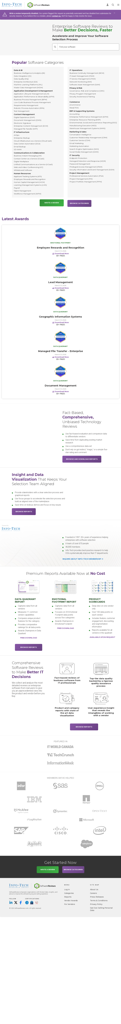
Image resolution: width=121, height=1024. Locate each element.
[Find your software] (88, 47)
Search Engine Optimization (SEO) (84, 149)
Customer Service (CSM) (79, 140)
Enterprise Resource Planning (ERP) (85, 120)
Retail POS (74, 108)
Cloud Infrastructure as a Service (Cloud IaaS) (33, 141)
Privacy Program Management (82, 94)
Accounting (74, 114)
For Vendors (69, 903)
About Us (94, 889)
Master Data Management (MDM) (28, 87)
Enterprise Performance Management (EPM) (88, 117)
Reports (67, 896)
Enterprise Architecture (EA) (25, 82)
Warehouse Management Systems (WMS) (87, 128)
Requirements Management (26, 105)
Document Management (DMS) (27, 120)
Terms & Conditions (99, 900)
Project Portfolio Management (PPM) (85, 182)
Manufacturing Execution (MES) (82, 125)
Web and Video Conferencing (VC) (28, 167)
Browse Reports (24, 511)
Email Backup (20, 147)
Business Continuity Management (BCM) (86, 73)
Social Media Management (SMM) (83, 152)
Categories (69, 892)
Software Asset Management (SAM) (84, 84)
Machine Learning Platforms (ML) (28, 84)
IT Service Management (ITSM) (82, 79)
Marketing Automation (79, 146)
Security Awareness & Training (82, 97)
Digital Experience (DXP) (24, 117)
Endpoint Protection (78, 158)
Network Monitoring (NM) (80, 82)
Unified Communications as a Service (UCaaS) (33, 164)
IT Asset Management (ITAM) (81, 76)
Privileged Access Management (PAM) (85, 167)
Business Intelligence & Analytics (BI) (29, 73)
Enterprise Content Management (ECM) (31, 126)
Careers (93, 892)
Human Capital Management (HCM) (29, 182)
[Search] (55, 47)
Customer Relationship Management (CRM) (88, 137)
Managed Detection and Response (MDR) (87, 161)
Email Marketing (76, 143)
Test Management (21, 111)
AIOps (16, 135)
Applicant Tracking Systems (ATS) (28, 176)
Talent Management (22, 191)
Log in (67, 889)
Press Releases (97, 896)
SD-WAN (18, 149)
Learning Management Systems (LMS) (30, 185)
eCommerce (75, 105)
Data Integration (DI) (22, 76)
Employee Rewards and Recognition (30, 179)
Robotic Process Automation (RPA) (29, 108)
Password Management (79, 164)
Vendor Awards (71, 900)
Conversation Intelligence (80, 135)
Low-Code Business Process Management (32, 102)
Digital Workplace (21, 161)
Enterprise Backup (22, 138)
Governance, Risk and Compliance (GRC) (86, 91)
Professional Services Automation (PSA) (86, 176)
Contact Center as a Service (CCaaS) (29, 159)
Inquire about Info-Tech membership (83, 558)
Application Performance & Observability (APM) (34, 97)
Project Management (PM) (80, 179)
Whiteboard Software (23, 170)
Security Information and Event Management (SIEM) (91, 170)
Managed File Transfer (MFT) (26, 129)
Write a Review (51, 203)
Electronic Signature (22, 123)
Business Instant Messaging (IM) (27, 156)
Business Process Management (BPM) (30, 99)
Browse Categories (79, 203)
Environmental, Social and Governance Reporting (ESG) (93, 123)
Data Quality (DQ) (21, 79)
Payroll (17, 188)
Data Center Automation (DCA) (27, 144)
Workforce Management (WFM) (27, 194)
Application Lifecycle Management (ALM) (31, 94)
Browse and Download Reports (82, 458)
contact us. (56, 16)
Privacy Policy (96, 903)
